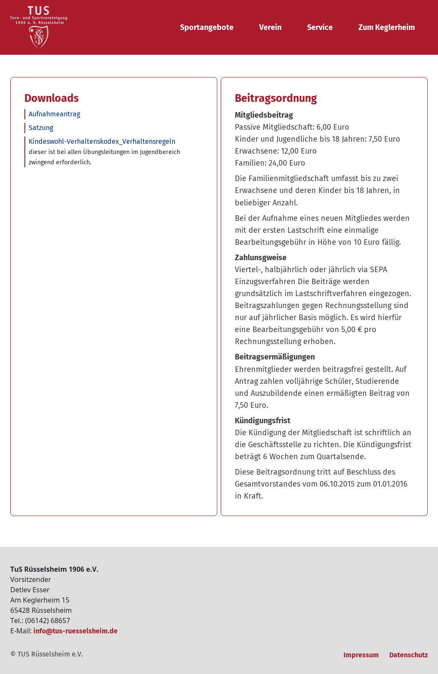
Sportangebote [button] (207, 27)
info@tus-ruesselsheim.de (75, 631)
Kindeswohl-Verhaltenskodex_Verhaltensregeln (102, 141)
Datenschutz (408, 655)
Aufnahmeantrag (54, 114)
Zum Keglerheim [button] (386, 27)
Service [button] (320, 27)
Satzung (41, 128)
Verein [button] (270, 27)
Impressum (361, 655)
